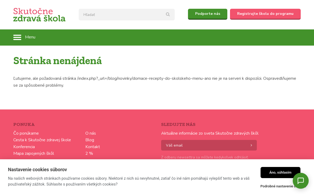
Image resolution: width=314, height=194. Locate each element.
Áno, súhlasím (280, 172)
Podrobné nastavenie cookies (283, 186)
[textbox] (127, 14)
